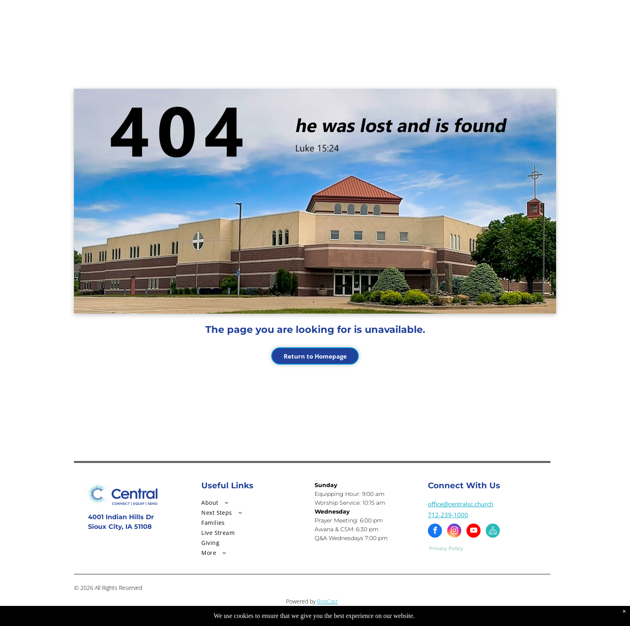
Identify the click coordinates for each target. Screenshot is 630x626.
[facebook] (435, 532)
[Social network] (493, 532)
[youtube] (473, 532)
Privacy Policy (446, 548)
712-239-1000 (448, 515)
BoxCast (327, 601)
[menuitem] (251, 503)
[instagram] (454, 532)
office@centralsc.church (460, 504)
